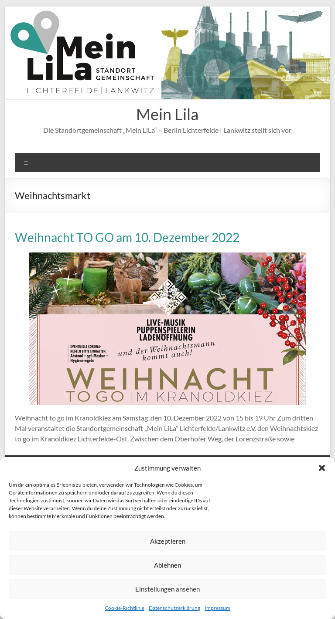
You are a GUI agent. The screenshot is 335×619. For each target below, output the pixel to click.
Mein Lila (167, 114)
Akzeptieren (167, 541)
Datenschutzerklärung (174, 608)
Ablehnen (167, 565)
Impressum (217, 608)
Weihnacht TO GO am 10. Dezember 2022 (127, 237)
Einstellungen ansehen (167, 589)
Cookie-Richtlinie (124, 608)
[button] (322, 468)
